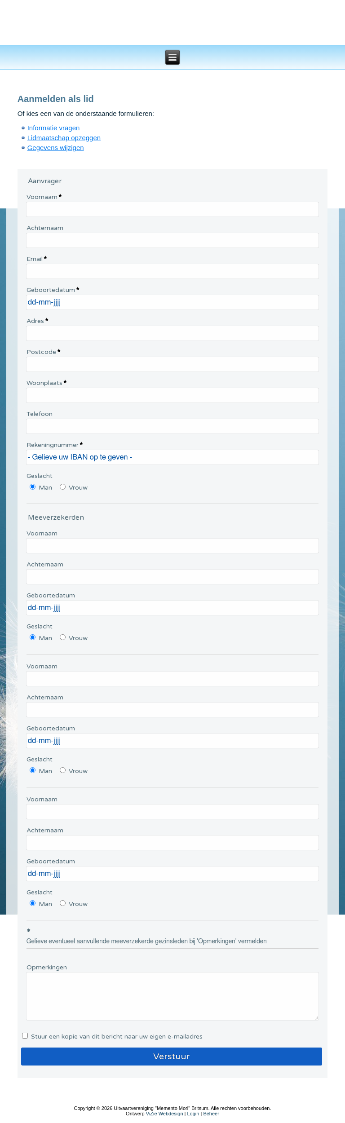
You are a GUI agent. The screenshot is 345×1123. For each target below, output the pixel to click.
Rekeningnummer (53, 445)
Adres (35, 321)
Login (193, 1113)
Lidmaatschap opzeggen (64, 137)
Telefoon (40, 414)
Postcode (41, 352)
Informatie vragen (53, 128)
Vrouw (78, 487)
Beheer (211, 1113)
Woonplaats (44, 383)
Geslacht (40, 476)
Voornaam (42, 197)
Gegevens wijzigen (55, 147)
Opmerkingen (47, 967)
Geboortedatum (51, 290)
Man (45, 487)
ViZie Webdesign (165, 1113)
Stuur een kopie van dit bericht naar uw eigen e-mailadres (117, 1036)
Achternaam (45, 228)
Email (35, 259)
